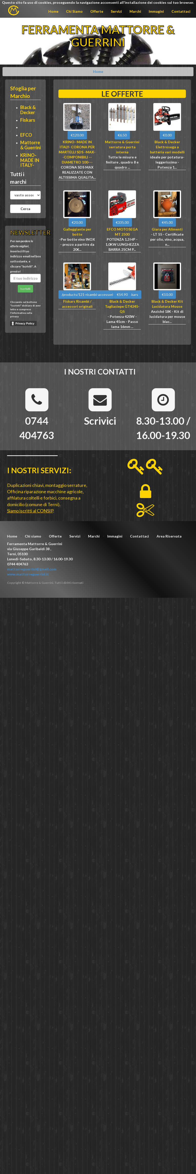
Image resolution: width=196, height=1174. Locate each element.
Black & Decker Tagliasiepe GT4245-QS (122, 306)
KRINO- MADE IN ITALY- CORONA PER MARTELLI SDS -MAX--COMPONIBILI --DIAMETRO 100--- (77, 152)
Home (53, 11)
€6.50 (122, 135)
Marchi (135, 11)
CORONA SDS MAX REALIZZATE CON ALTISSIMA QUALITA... (77, 172)
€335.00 (122, 222)
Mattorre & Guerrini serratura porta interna (122, 147)
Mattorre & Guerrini (30, 145)
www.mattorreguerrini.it (28, 574)
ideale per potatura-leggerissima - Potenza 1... (167, 162)
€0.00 (167, 135)
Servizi (116, 11)
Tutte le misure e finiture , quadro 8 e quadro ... (122, 162)
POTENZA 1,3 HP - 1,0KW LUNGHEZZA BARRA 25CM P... (122, 244)
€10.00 (167, 294)
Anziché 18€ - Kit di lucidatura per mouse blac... (167, 316)
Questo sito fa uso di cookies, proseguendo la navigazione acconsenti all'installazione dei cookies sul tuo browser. (98, 2)
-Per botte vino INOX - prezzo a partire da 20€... (77, 244)
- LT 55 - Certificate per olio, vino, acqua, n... (167, 239)
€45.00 (167, 222)
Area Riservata (169, 536)
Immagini (156, 11)
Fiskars (27, 120)
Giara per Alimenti (167, 229)
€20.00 (77, 222)
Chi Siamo (74, 11)
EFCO (26, 135)
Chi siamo (33, 536)
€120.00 (77, 135)
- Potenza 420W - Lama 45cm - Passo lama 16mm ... (122, 321)
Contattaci (180, 11)
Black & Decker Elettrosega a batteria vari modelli (167, 147)
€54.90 (122, 294)
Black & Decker (28, 110)
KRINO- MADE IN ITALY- (29, 160)
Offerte (96, 11)
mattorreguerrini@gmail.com (31, 569)
